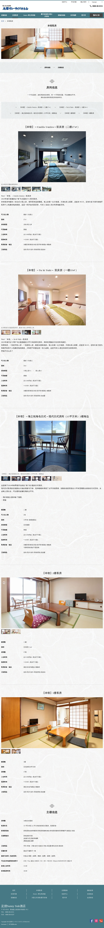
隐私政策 (90, 890)
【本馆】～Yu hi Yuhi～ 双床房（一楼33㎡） (72, 107)
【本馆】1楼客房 (86, 113)
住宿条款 (90, 894)
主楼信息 (59, 67)
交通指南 (65, 890)
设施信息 (14, 897)
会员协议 (90, 897)
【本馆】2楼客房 (67, 113)
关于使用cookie (13, 924)
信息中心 (65, 894)
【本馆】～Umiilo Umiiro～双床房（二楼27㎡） (33, 107)
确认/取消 (83, 2)
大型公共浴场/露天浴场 (39, 897)
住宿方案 (14, 894)
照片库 (64, 897)
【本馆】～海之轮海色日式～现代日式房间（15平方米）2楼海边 (33, 113)
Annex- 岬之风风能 (39, 894)
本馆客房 (39, 890)
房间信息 (45, 67)
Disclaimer (4, 924)
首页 (13, 890)
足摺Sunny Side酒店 (13, 906)
